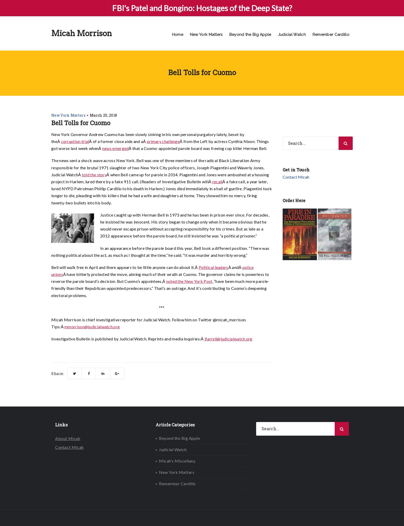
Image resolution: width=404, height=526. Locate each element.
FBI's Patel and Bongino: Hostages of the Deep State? (202, 8)
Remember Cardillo (331, 34)
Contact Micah (296, 176)
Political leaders (213, 267)
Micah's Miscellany (177, 460)
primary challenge (163, 141)
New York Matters (206, 34)
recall (217, 181)
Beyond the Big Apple (250, 34)
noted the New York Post (189, 281)
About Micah (67, 438)
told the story (94, 174)
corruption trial (75, 141)
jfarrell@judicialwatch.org (228, 338)
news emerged (115, 148)
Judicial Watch (292, 34)
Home (177, 34)
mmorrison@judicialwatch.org (92, 326)
